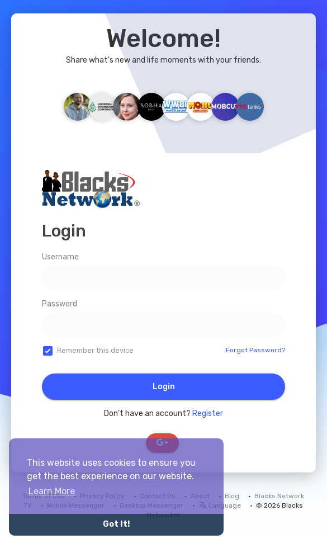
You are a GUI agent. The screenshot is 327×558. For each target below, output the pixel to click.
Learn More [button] (52, 491)
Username (60, 257)
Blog (232, 496)
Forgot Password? (255, 350)
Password (59, 304)
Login (164, 386)
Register (207, 413)
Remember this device (95, 350)
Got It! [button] (116, 524)
